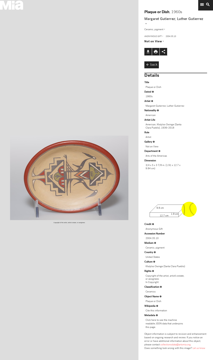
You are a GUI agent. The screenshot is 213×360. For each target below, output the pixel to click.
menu (202, 4)
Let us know (199, 348)
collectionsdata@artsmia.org (175, 345)
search (208, 4)
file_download (148, 51)
